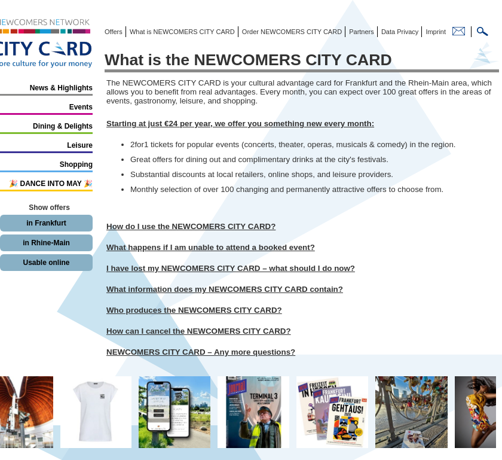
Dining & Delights (63, 126)
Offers (114, 31)
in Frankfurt (46, 223)
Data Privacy (398, 31)
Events (81, 107)
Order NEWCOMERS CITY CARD (291, 31)
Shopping (76, 164)
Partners (360, 31)
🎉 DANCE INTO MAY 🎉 (51, 183)
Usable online (46, 262)
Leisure (80, 145)
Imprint (435, 31)
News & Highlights (61, 88)
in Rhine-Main (46, 243)
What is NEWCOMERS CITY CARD (181, 31)
